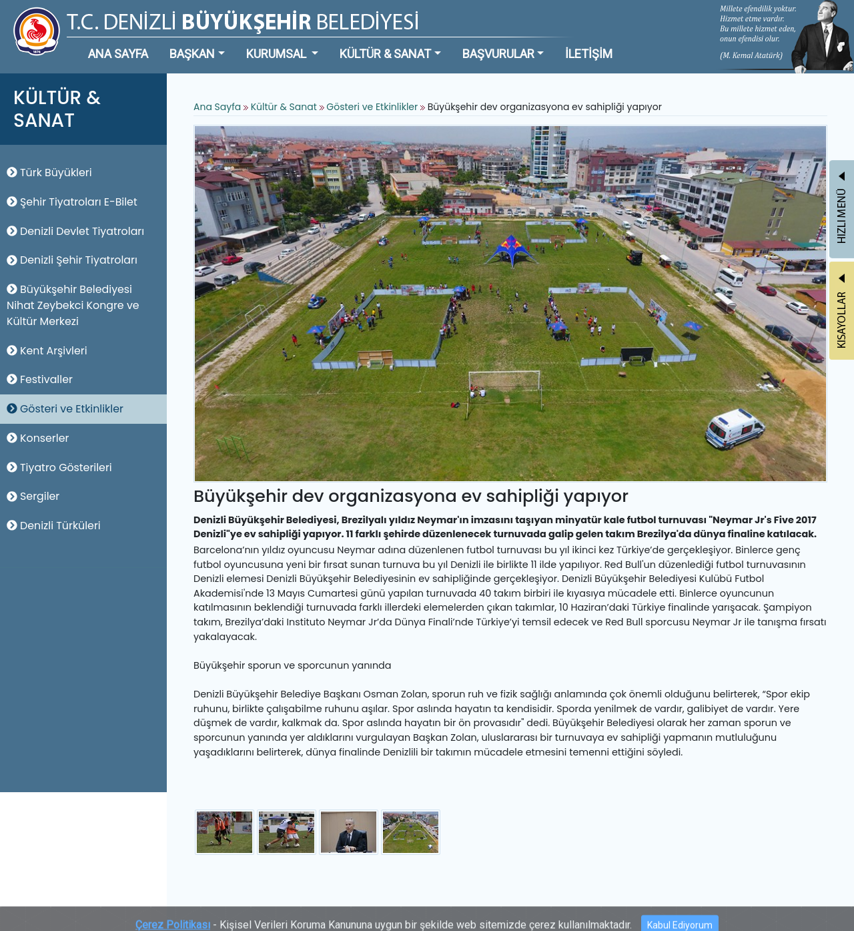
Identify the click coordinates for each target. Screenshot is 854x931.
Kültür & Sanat (285, 106)
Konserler (38, 438)
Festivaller (40, 379)
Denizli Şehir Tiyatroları (72, 260)
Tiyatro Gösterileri (59, 467)
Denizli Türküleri (54, 525)
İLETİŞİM (588, 54)
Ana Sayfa (217, 106)
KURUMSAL (277, 54)
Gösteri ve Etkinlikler (65, 408)
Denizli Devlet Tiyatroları (75, 231)
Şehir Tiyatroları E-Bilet (72, 202)
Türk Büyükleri (49, 172)
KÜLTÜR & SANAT (385, 54)
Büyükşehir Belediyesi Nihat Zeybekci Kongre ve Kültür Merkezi (73, 305)
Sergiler (33, 496)
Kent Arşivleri (47, 350)
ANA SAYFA (118, 54)
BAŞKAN (192, 54)
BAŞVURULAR (498, 54)
